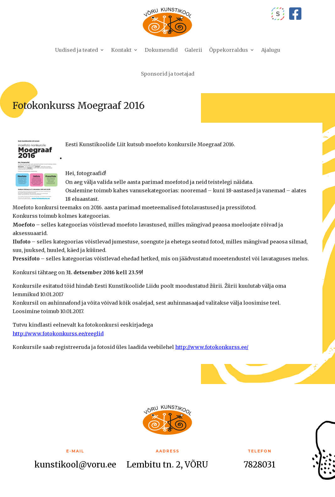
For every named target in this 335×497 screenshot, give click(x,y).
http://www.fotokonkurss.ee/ (211, 347)
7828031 (259, 464)
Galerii (193, 50)
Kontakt (121, 50)
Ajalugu (270, 50)
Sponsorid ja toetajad (167, 74)
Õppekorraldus (228, 50)
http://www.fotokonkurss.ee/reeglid (58, 333)
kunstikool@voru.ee (75, 464)
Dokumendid (161, 50)
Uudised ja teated (76, 50)
